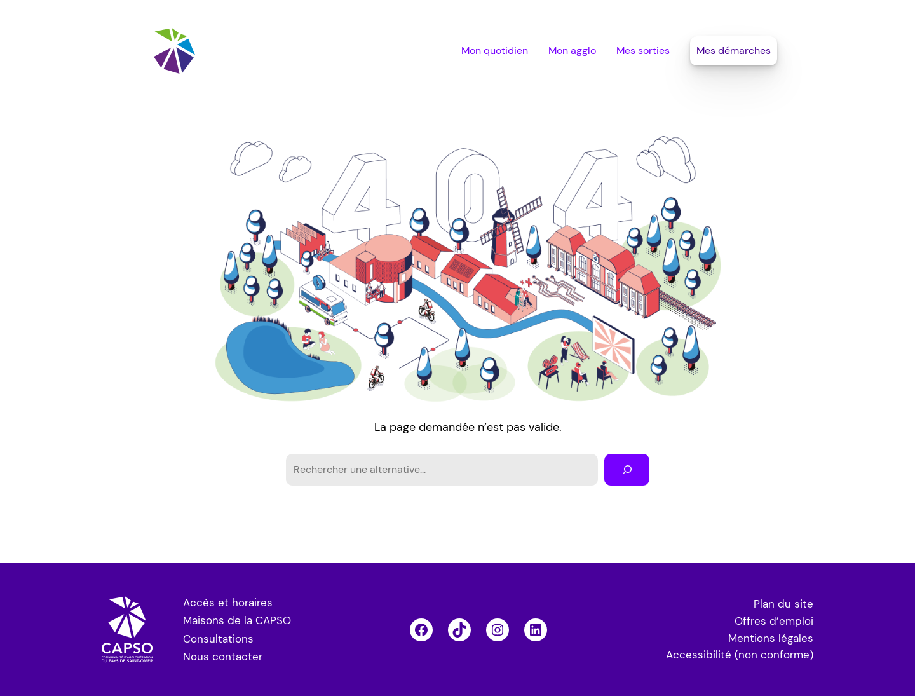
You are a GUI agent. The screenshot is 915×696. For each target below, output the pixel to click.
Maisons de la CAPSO (237, 620)
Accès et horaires (228, 603)
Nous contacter (222, 657)
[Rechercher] (626, 469)
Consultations (218, 639)
